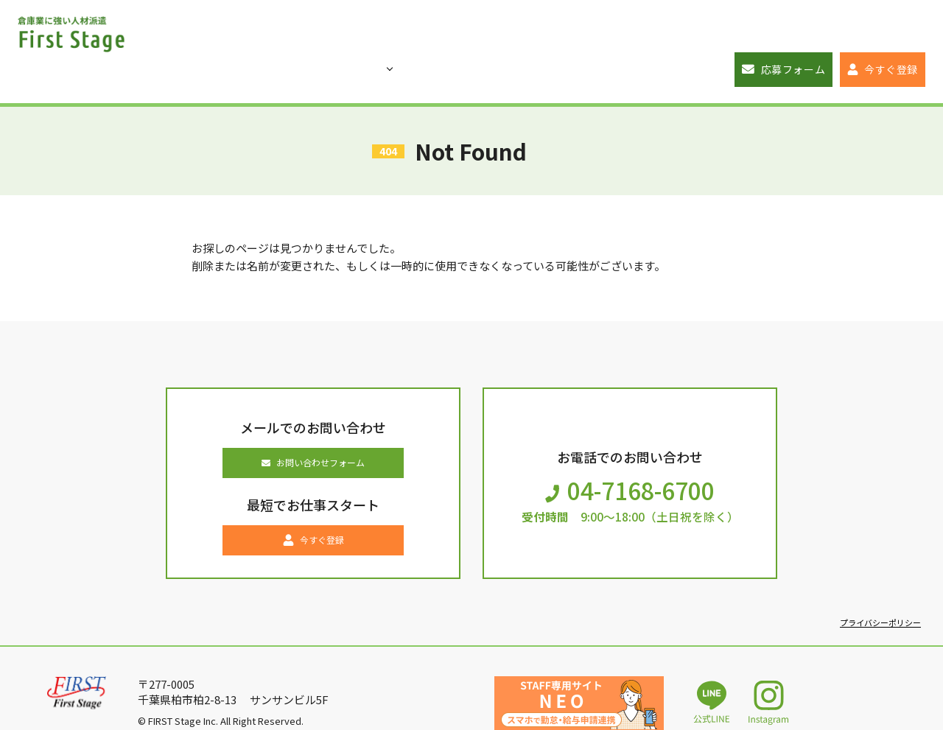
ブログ (471, 31)
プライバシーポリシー (876, 600)
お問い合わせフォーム (313, 431)
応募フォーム (761, 31)
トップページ (205, 31)
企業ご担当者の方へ (561, 31)
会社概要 (656, 31)
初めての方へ (382, 31)
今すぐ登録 (884, 31)
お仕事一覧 (289, 31)
